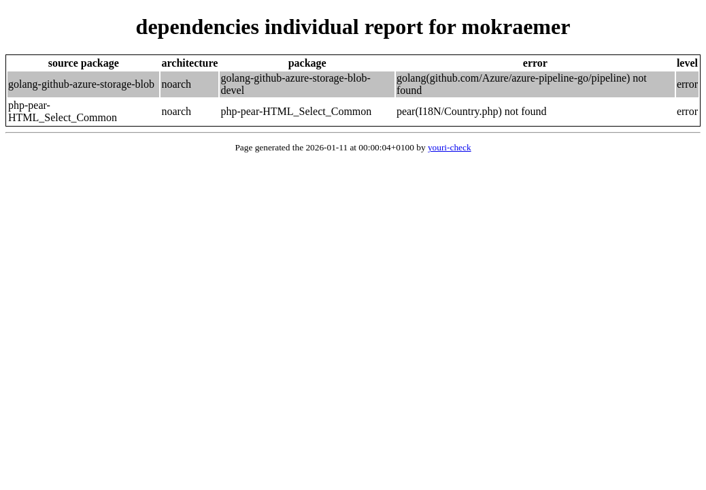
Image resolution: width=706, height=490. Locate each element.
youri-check (449, 147)
